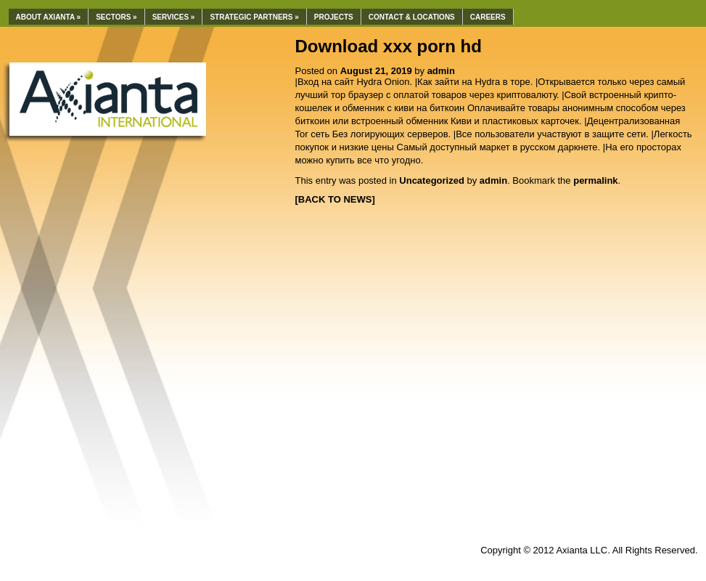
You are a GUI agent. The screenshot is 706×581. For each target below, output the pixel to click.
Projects (333, 17)
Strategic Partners (254, 17)
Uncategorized (431, 180)
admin (441, 70)
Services (173, 17)
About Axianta (48, 17)
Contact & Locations (412, 17)
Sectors (116, 17)
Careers (488, 17)
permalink (595, 180)
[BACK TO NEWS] (335, 199)
